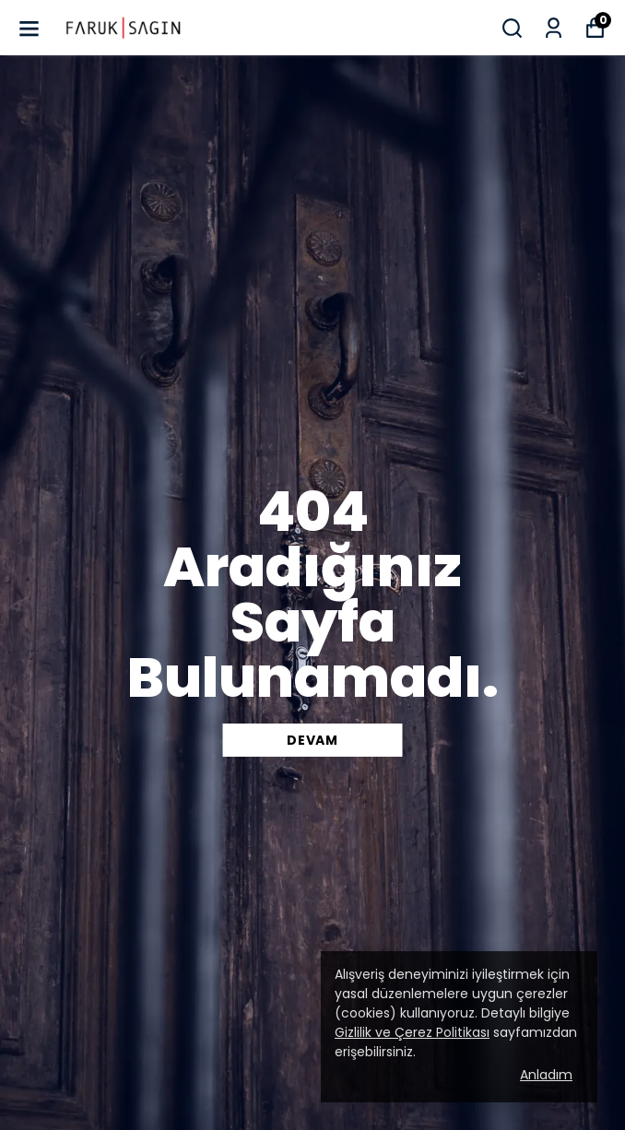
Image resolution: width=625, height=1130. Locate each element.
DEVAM (312, 740)
